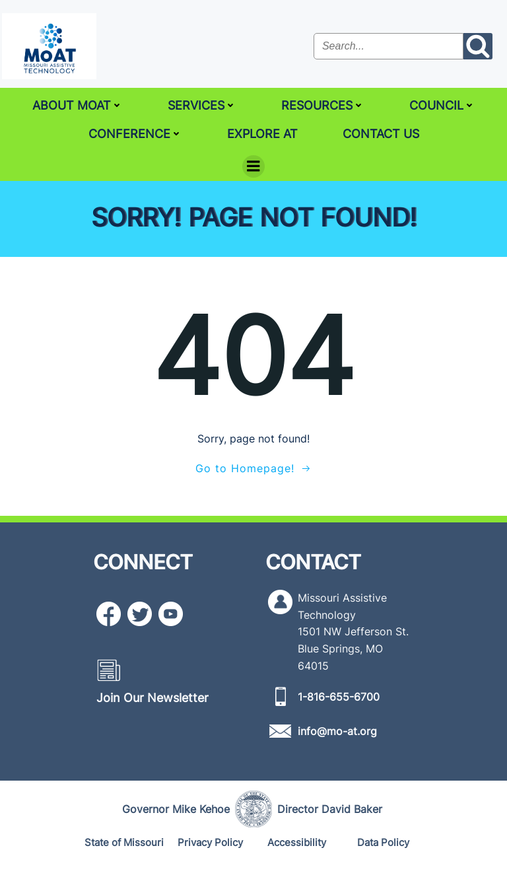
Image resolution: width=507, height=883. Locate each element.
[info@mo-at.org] (340, 748)
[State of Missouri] (124, 858)
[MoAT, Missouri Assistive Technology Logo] (47, 46)
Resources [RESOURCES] (322, 103)
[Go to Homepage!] (253, 470)
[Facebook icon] (109, 614)
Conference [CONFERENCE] (135, 132)
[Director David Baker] (331, 825)
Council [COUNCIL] (442, 103)
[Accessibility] (296, 858)
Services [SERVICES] (202, 103)
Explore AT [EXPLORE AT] (262, 132)
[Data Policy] (382, 858)
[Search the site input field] (403, 46)
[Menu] (253, 164)
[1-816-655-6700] (342, 714)
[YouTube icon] (171, 614)
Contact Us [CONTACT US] (381, 132)
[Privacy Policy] (210, 858)
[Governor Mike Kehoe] (174, 825)
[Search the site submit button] (492, 46)
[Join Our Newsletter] (153, 698)
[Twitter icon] (140, 614)
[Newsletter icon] (109, 670)
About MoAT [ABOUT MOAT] (77, 103)
